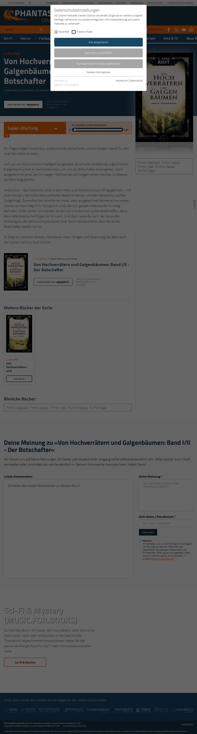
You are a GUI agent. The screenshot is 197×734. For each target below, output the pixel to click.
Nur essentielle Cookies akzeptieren (98, 63)
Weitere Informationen (98, 72)
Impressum (122, 80)
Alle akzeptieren (98, 42)
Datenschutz (136, 80)
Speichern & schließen (98, 53)
